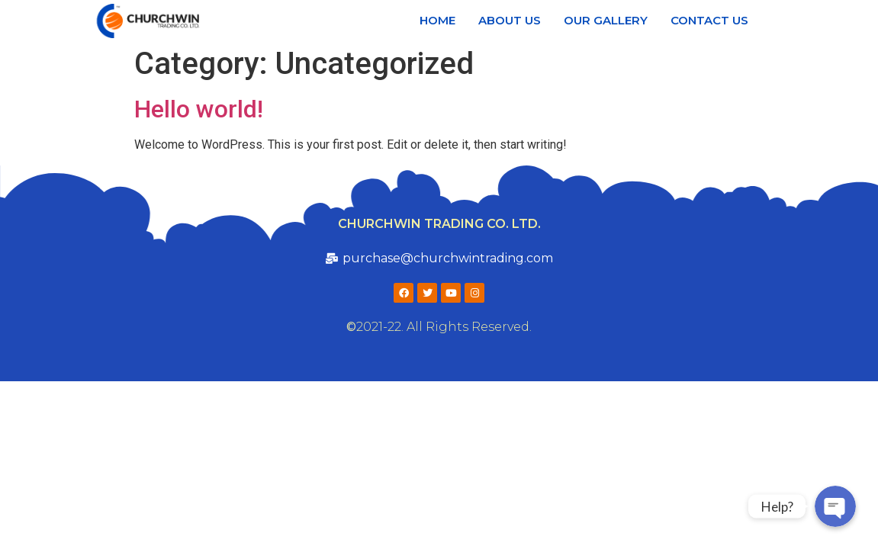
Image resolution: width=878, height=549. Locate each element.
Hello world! (198, 109)
